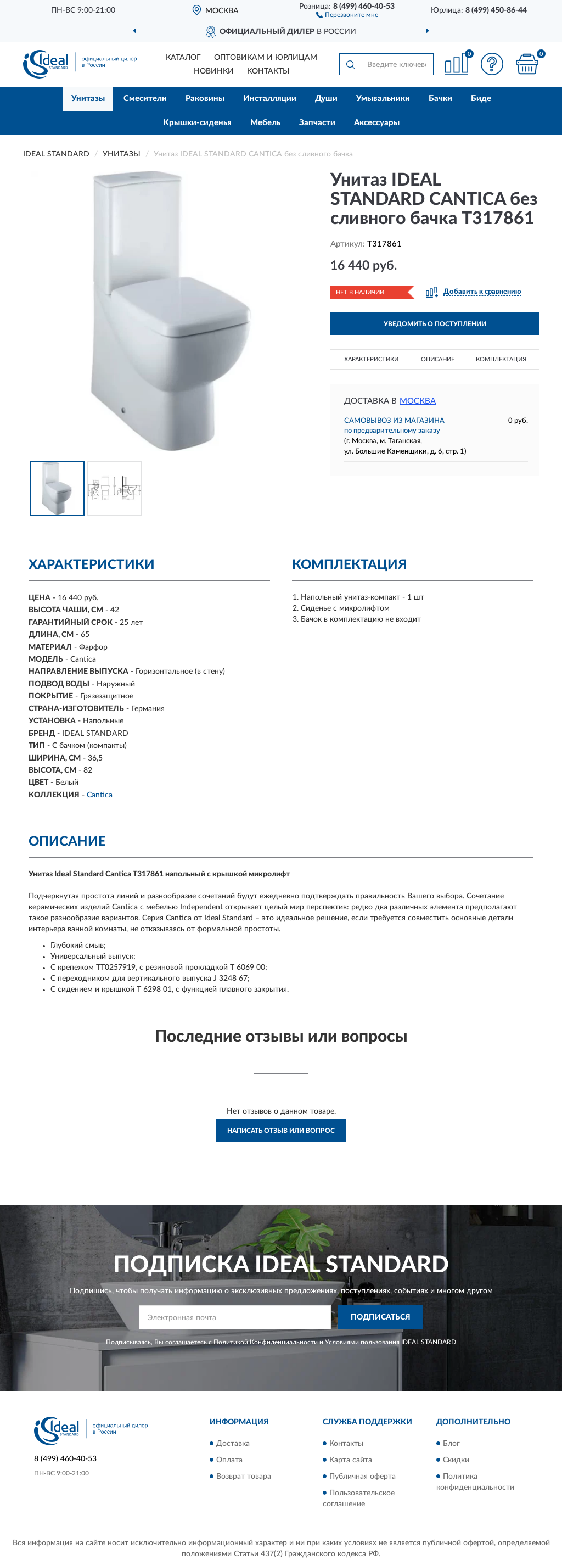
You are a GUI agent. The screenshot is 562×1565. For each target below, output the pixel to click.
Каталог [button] (183, 58)
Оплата (229, 1460)
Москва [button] (418, 401)
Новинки (214, 71)
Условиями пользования (362, 1342)
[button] (347, 14)
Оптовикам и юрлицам (265, 58)
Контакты (268, 71)
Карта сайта (350, 1460)
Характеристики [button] (371, 359)
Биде (481, 98)
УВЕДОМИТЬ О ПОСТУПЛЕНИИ (435, 324)
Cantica (100, 795)
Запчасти (317, 123)
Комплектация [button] (501, 359)
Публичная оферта (362, 1476)
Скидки (456, 1460)
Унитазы (88, 98)
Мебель (265, 123)
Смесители (145, 98)
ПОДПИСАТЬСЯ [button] (381, 1317)
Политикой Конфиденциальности (265, 1342)
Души (326, 98)
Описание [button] (437, 359)
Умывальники (383, 98)
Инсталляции (269, 98)
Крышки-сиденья (197, 123)
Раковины (205, 98)
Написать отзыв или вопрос (281, 1130)
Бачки (440, 98)
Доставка (233, 1443)
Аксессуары (377, 123)
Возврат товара (243, 1476)
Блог (451, 1443)
